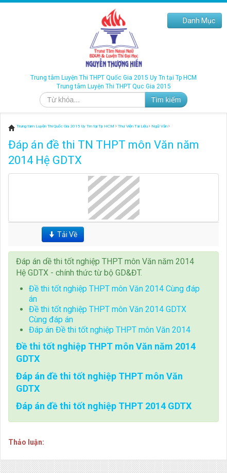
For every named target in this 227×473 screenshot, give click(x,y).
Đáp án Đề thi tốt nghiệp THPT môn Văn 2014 (109, 330)
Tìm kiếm (166, 100)
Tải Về (62, 234)
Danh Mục (194, 20)
